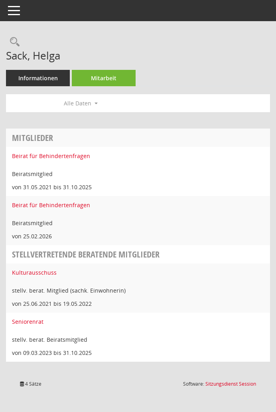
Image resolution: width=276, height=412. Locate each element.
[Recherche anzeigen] (13, 42)
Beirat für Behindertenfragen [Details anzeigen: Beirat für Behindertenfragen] (51, 156)
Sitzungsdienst (230, 383)
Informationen (38, 78)
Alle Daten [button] (81, 103)
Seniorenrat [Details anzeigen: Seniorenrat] (27, 321)
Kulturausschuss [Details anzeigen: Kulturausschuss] (34, 272)
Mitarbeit (103, 78)
